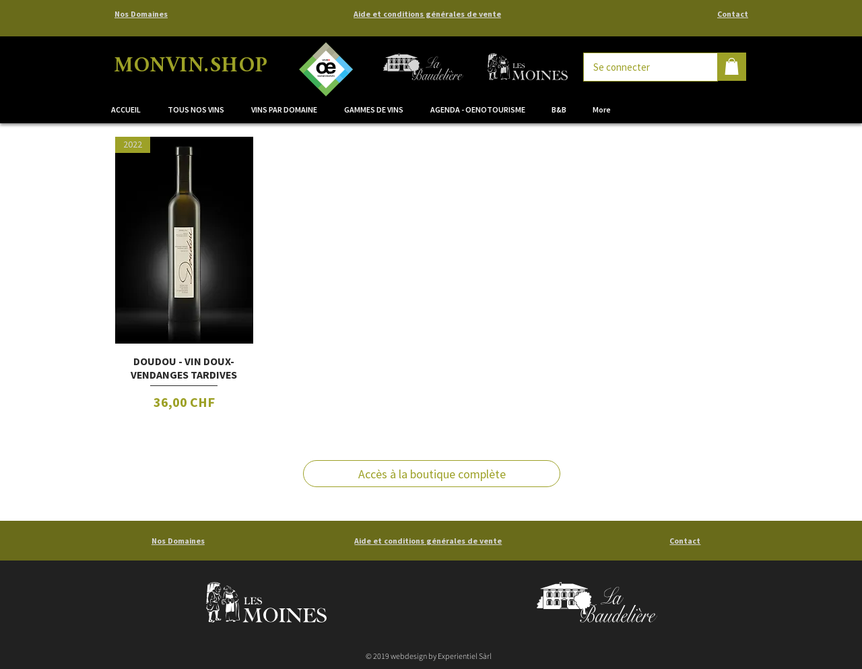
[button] (287, 109)
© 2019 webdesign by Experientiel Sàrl (429, 656)
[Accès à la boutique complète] (431, 473)
